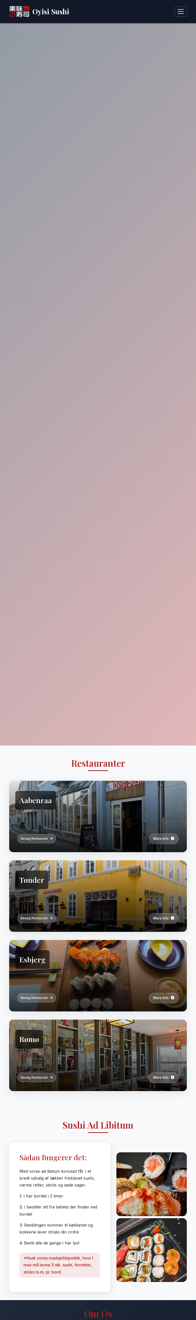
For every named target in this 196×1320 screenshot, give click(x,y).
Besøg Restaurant (37, 838)
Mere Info (163, 839)
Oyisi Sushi (39, 11)
